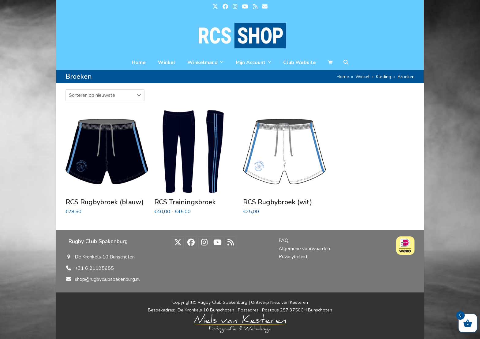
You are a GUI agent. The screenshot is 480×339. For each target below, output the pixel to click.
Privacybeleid (293, 256)
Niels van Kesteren (289, 302)
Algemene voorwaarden (304, 248)
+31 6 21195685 (94, 268)
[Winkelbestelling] (105, 95)
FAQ (283, 240)
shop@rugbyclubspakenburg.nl (107, 279)
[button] (346, 62)
